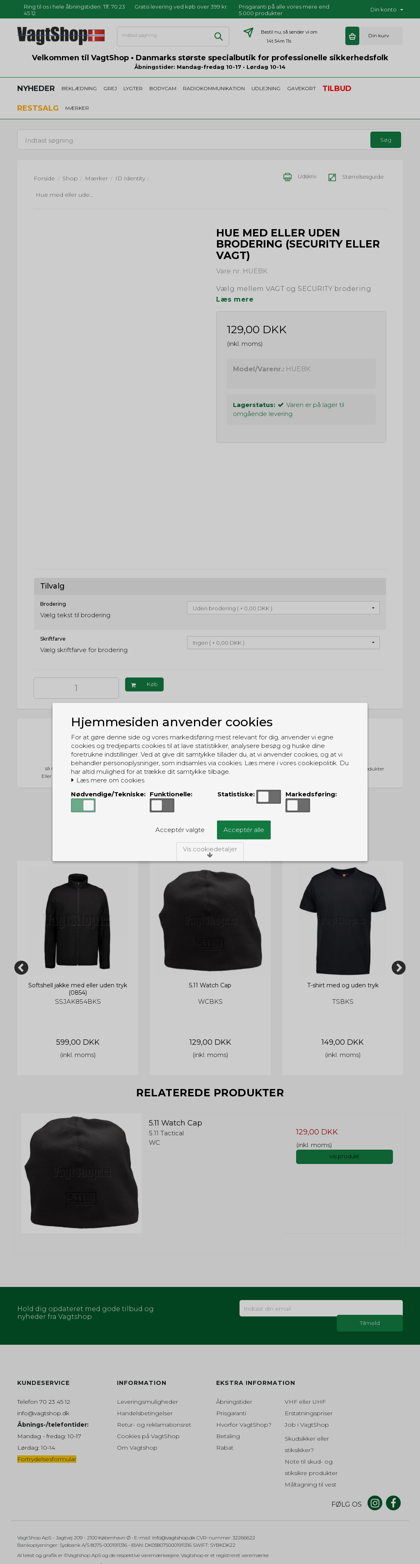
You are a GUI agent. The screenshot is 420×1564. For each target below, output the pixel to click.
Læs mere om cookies (107, 780)
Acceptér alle (244, 830)
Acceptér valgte (180, 830)
